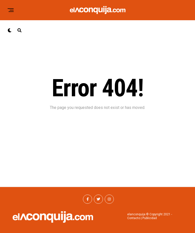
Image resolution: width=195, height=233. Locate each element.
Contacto (133, 218)
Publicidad (149, 218)
